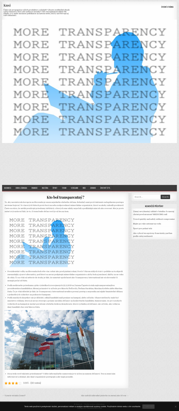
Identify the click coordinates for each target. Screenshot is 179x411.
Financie (34, 187)
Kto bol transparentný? (65, 197)
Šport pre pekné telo (142, 228)
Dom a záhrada (21, 187)
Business (7, 187)
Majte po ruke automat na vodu (147, 224)
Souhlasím (148, 406)
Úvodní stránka (167, 6)
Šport (55, 187)
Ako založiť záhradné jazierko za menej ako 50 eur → (105, 396)
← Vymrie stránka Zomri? (14, 396)
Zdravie (93, 187)
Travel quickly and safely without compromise (154, 219)
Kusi (7, 5)
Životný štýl (105, 187)
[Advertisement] (89, 164)
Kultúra (45, 187)
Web (84, 187)
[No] (175, 406)
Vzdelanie (74, 187)
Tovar (64, 187)
